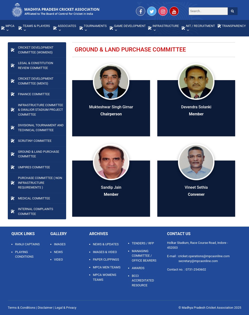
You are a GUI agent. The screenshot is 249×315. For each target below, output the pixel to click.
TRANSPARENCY (234, 26)
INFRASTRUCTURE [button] (165, 26)
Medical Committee (34, 198)
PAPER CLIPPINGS (106, 259)
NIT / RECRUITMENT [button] (200, 26)
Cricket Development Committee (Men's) (35, 81)
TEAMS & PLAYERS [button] (36, 26)
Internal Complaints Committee (35, 211)
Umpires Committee (34, 167)
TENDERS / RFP (143, 243)
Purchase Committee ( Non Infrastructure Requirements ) (40, 182)
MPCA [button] (10, 26)
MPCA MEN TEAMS (106, 267)
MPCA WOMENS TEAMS (104, 277)
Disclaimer (45, 307)
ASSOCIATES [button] (67, 26)
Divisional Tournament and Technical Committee (41, 127)
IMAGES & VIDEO (105, 252)
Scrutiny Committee (35, 141)
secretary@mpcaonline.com (198, 261)
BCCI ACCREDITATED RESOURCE (143, 280)
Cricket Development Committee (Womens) (35, 50)
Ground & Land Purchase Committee (38, 154)
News (58, 252)
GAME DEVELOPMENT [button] (130, 26)
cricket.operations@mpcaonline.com (204, 256)
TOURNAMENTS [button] (95, 26)
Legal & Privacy (65, 307)
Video (58, 259)
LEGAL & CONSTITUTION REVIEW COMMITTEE (35, 65)
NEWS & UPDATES (106, 244)
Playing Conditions (24, 254)
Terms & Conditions (21, 307)
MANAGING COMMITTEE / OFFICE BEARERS (144, 255)
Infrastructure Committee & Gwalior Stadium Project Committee (40, 109)
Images (59, 244)
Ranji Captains (27, 244)
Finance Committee (34, 94)
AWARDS (138, 268)
